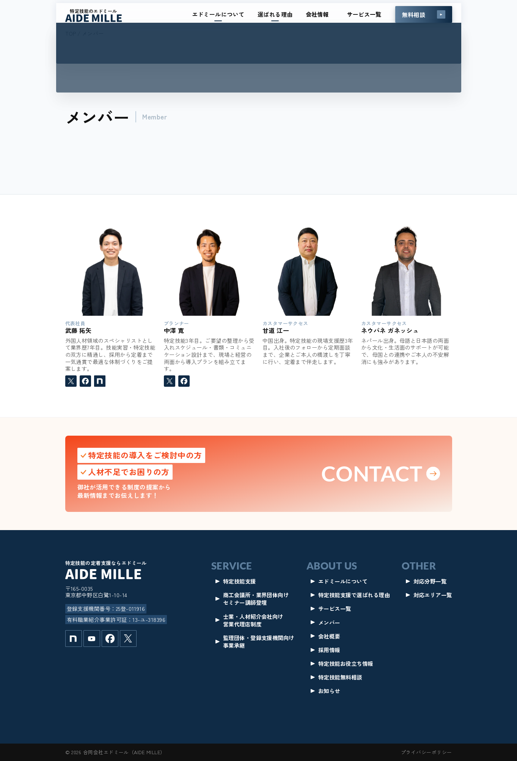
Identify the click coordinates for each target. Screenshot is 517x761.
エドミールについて (218, 14)
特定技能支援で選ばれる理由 (354, 595)
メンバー (329, 622)
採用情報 (329, 650)
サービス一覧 (364, 14)
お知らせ (329, 691)
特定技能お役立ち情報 (345, 663)
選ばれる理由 (275, 14)
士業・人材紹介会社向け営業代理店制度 (253, 620)
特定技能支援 (239, 581)
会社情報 (317, 14)
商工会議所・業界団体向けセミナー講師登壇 (256, 598)
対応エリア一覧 (432, 595)
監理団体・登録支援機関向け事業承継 (258, 641)
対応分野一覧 (429, 581)
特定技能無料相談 (340, 677)
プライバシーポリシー (426, 752)
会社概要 (329, 636)
